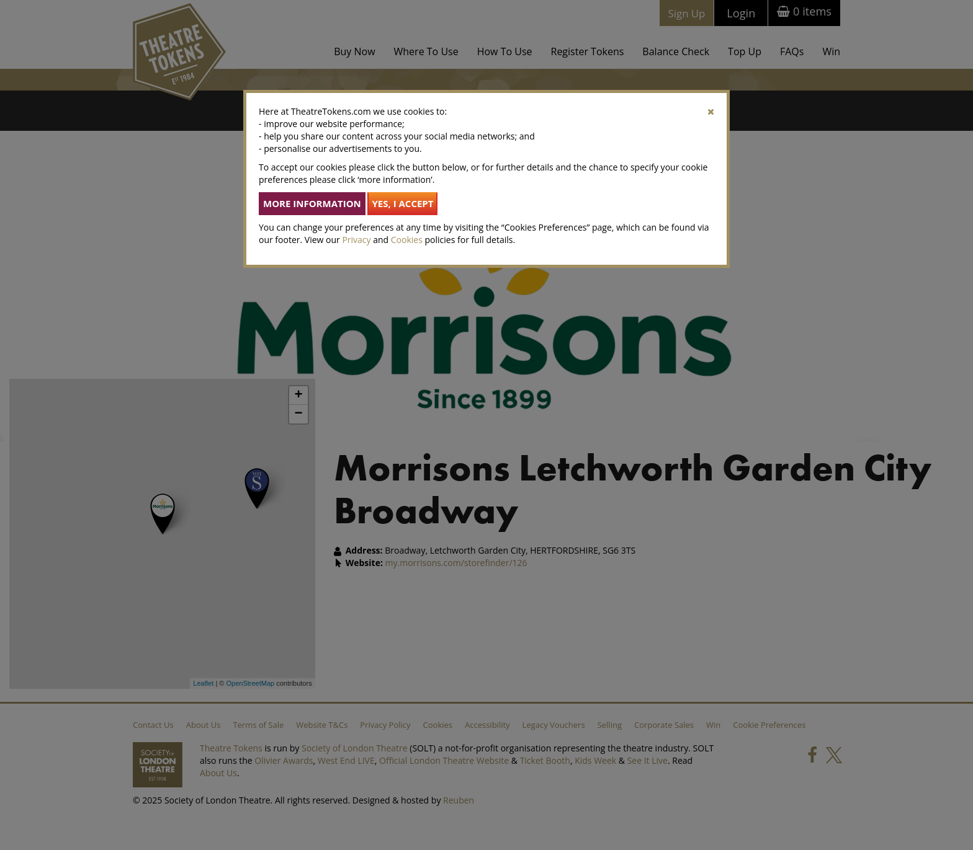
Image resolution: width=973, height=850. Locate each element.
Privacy (356, 240)
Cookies (407, 240)
